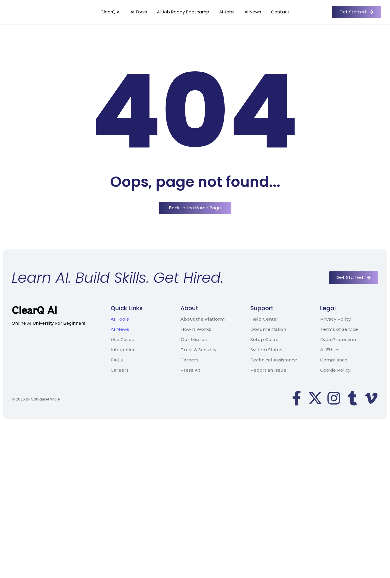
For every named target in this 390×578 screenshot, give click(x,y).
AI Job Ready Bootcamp (183, 12)
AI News (252, 12)
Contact (280, 12)
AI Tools (138, 12)
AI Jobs (227, 12)
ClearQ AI (110, 12)
